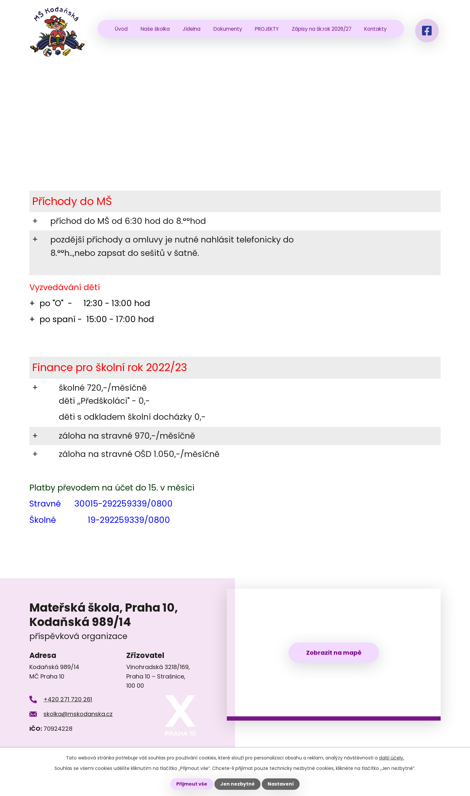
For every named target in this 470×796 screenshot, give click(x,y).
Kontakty (375, 28)
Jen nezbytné (237, 784)
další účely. (391, 758)
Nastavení (281, 784)
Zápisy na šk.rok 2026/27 (322, 28)
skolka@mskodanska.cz (78, 714)
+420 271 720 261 (67, 699)
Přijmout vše (191, 784)
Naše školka (155, 28)
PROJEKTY (267, 28)
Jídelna (191, 28)
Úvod (121, 28)
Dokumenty (227, 28)
